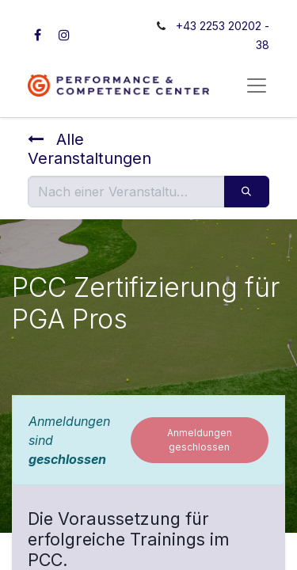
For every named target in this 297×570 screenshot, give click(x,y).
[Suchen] (246, 191)
